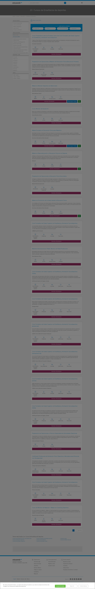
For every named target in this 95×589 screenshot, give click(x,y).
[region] (47, 585)
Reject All (72, 586)
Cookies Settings (83, 586)
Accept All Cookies (60, 586)
